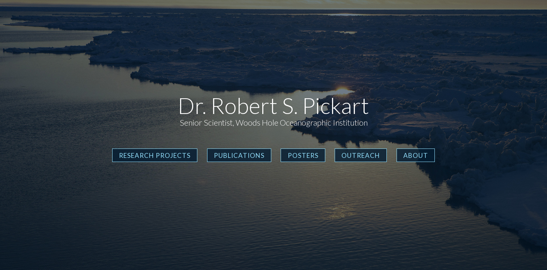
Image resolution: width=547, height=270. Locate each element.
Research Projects (155, 155)
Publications (239, 155)
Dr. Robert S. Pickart (273, 105)
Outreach (360, 155)
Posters (303, 155)
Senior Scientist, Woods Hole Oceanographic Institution (274, 123)
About (415, 155)
